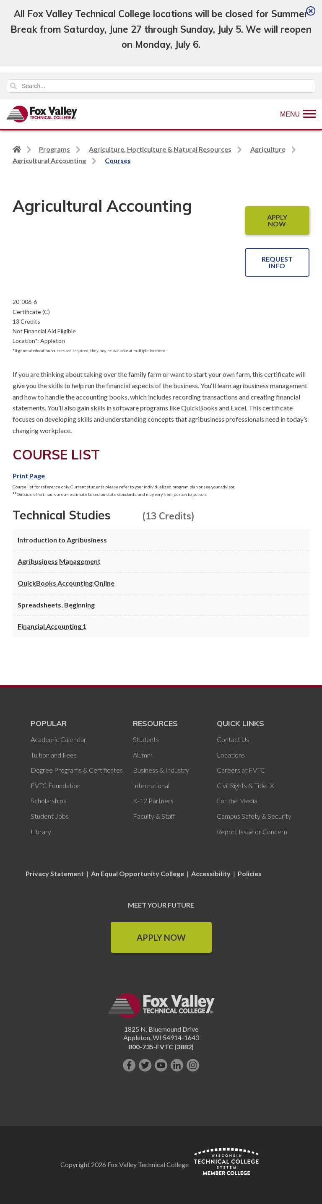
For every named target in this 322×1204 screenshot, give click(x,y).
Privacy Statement (55, 873)
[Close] (311, 11)
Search (13, 86)
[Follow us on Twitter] (145, 1065)
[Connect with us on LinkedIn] (177, 1065)
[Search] (161, 86)
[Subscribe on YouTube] (161, 1065)
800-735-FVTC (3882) (161, 1047)
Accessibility (211, 873)
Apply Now (161, 937)
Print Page (29, 476)
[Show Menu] (298, 114)
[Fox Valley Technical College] (42, 114)
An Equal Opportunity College (137, 873)
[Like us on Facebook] (129, 1065)
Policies (250, 873)
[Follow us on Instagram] (193, 1065)
